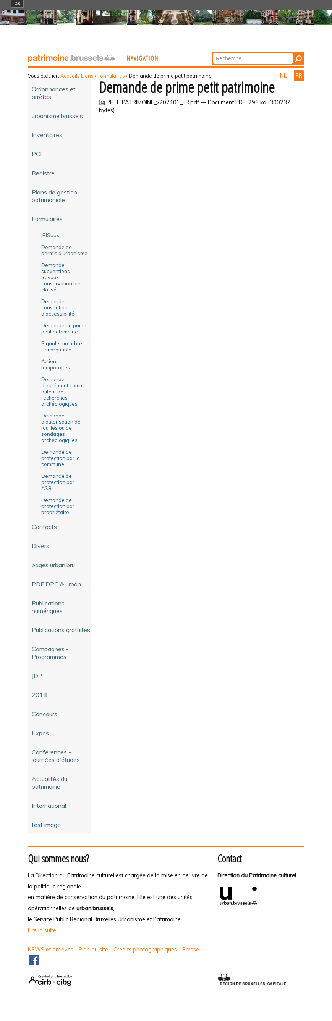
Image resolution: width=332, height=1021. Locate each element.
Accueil (68, 76)
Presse (190, 949)
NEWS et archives (50, 949)
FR (299, 75)
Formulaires (111, 76)
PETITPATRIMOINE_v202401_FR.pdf (150, 102)
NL (284, 75)
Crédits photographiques (145, 949)
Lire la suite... (44, 930)
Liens (87, 76)
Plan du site (93, 949)
